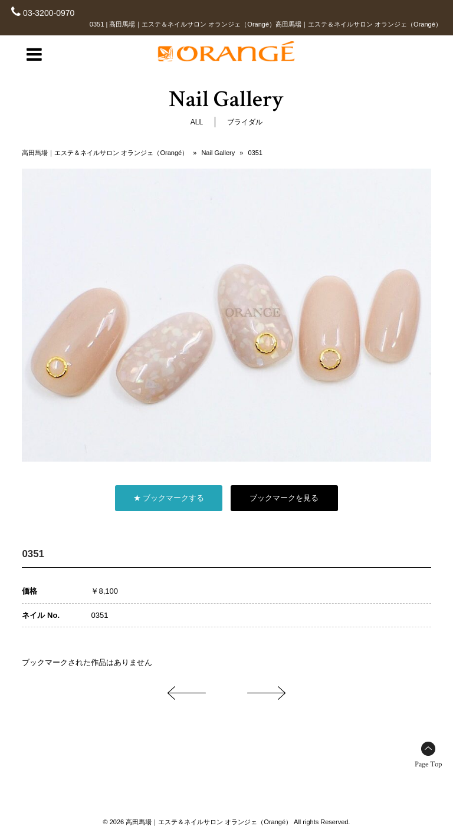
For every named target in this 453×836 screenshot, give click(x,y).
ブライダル (244, 122)
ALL (197, 122)
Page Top (428, 764)
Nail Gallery (218, 152)
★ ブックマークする (169, 497)
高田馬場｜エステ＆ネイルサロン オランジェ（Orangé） (105, 152)
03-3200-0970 (48, 13)
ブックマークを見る (284, 497)
